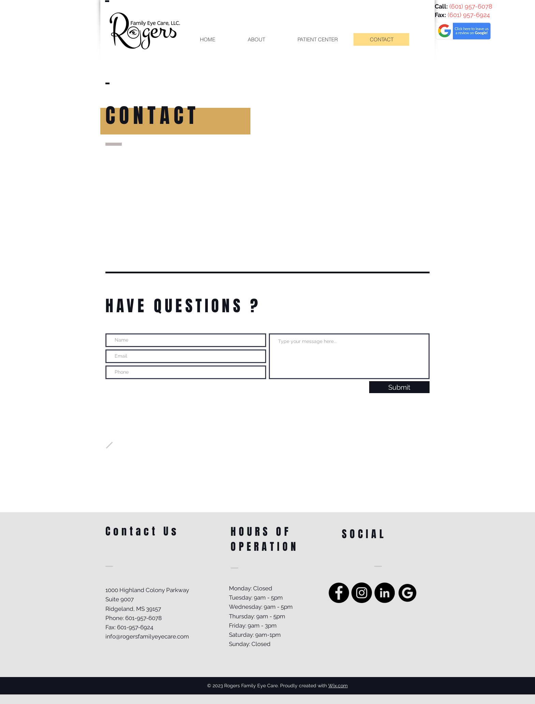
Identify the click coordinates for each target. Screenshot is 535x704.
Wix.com (338, 685)
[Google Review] (407, 593)
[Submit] (399, 387)
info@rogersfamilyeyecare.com (147, 636)
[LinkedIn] (384, 593)
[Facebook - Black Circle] (339, 593)
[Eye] (463, 30)
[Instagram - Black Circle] (361, 593)
